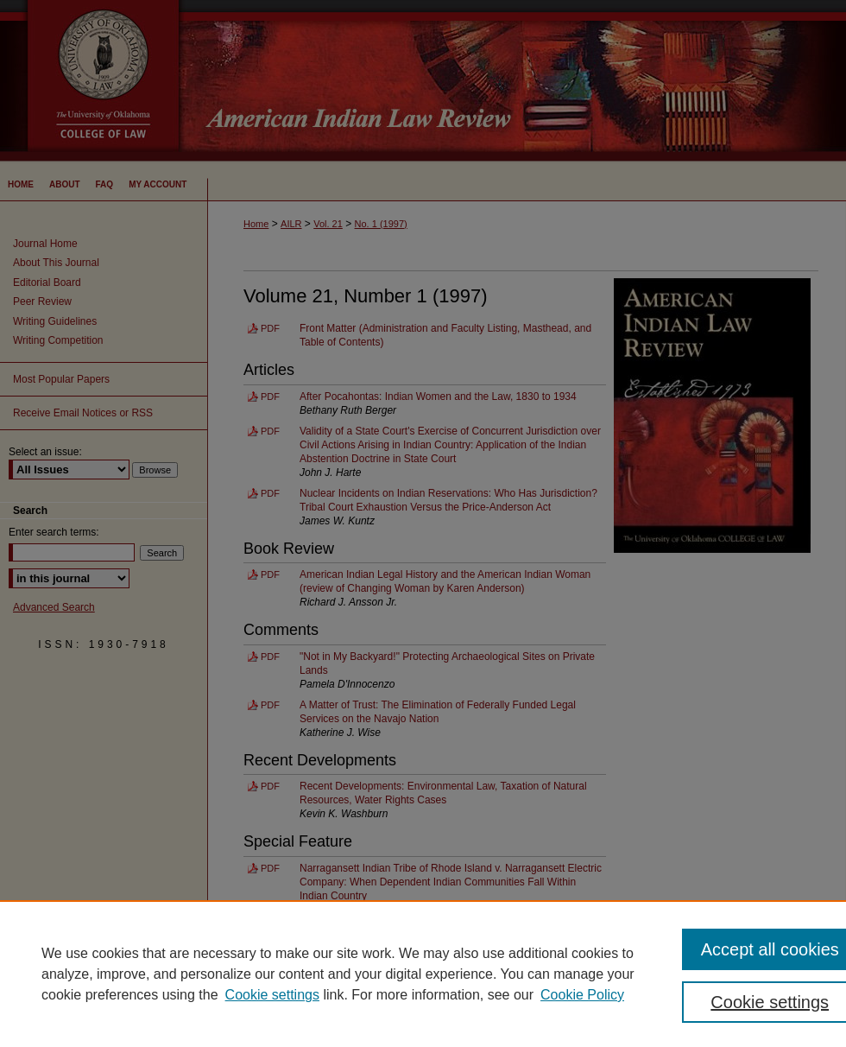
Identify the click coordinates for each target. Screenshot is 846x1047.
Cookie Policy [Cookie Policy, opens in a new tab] (582, 994)
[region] (423, 973)
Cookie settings (272, 994)
